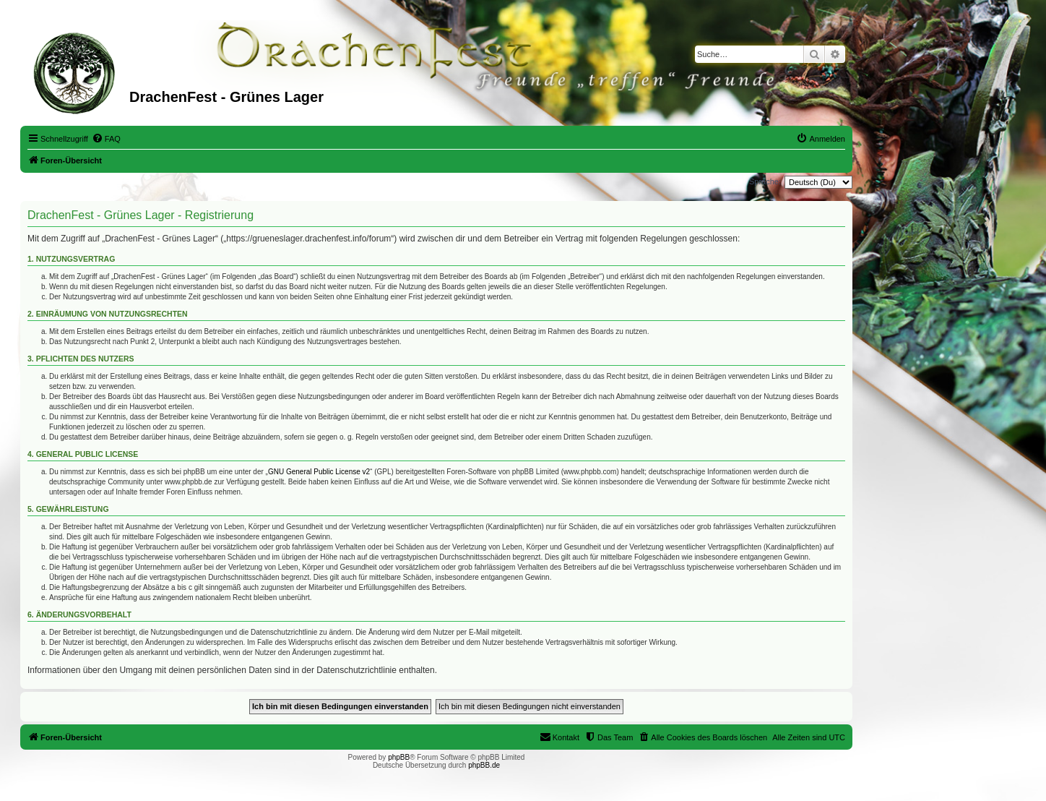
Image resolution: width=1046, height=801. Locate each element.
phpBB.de (484, 765)
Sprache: (765, 181)
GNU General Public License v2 (319, 472)
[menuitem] (106, 138)
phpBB (399, 757)
